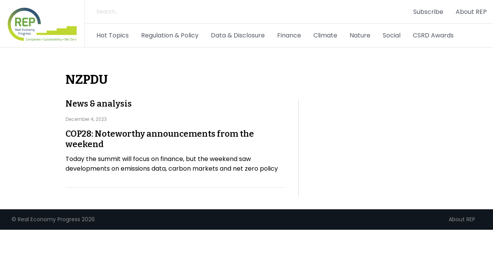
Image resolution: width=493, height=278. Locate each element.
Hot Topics (112, 35)
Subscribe (428, 11)
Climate (325, 35)
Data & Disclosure (238, 35)
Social (391, 35)
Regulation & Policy (170, 35)
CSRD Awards (433, 35)
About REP (471, 11)
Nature (360, 35)
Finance (289, 35)
